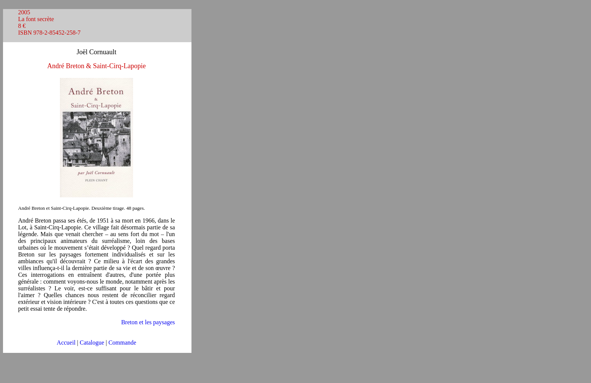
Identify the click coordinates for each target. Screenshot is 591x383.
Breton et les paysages (148, 322)
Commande (122, 342)
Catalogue (92, 342)
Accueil (66, 342)
